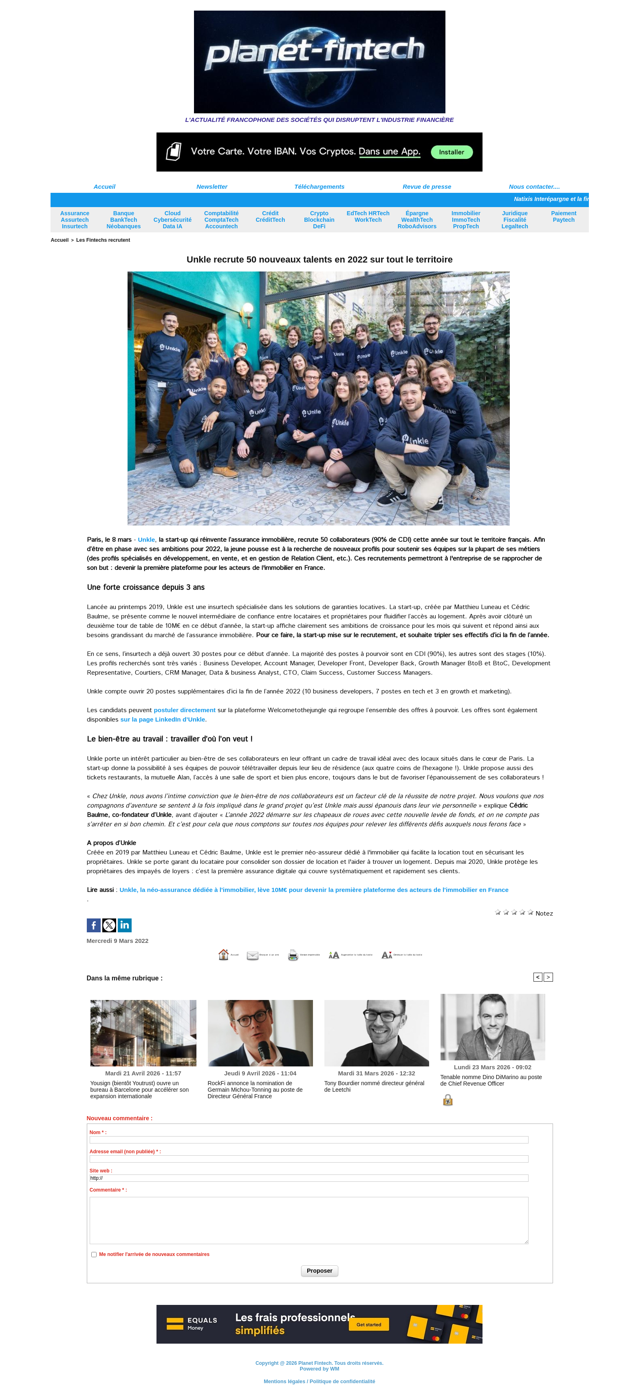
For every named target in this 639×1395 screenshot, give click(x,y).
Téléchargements (319, 186)
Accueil (104, 186)
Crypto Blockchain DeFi (319, 220)
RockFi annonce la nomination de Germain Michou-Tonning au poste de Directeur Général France (258, 1088)
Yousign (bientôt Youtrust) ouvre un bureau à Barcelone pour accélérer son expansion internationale (138, 1088)
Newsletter (211, 186)
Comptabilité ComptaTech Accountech (221, 220)
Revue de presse (427, 186)
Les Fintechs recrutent (98, 239)
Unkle (147, 538)
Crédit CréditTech (270, 216)
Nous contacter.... (534, 186)
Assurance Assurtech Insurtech (75, 220)
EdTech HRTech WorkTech (368, 216)
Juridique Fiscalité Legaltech (515, 220)
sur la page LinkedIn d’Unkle (165, 718)
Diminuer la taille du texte (466, 954)
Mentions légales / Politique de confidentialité (319, 1381)
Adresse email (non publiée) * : (125, 1151)
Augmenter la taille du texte (367, 954)
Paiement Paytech (563, 216)
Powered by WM (319, 1368)
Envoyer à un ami (204, 954)
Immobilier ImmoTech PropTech (466, 220)
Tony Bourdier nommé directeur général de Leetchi (370, 1085)
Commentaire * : (108, 1189)
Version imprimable (278, 954)
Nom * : (98, 1132)
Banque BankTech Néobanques (123, 220)
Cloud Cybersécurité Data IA (173, 220)
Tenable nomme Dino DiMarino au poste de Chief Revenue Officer (487, 1079)
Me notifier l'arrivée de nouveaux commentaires (154, 1254)
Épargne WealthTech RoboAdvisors (417, 220)
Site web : (101, 1170)
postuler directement (186, 709)
